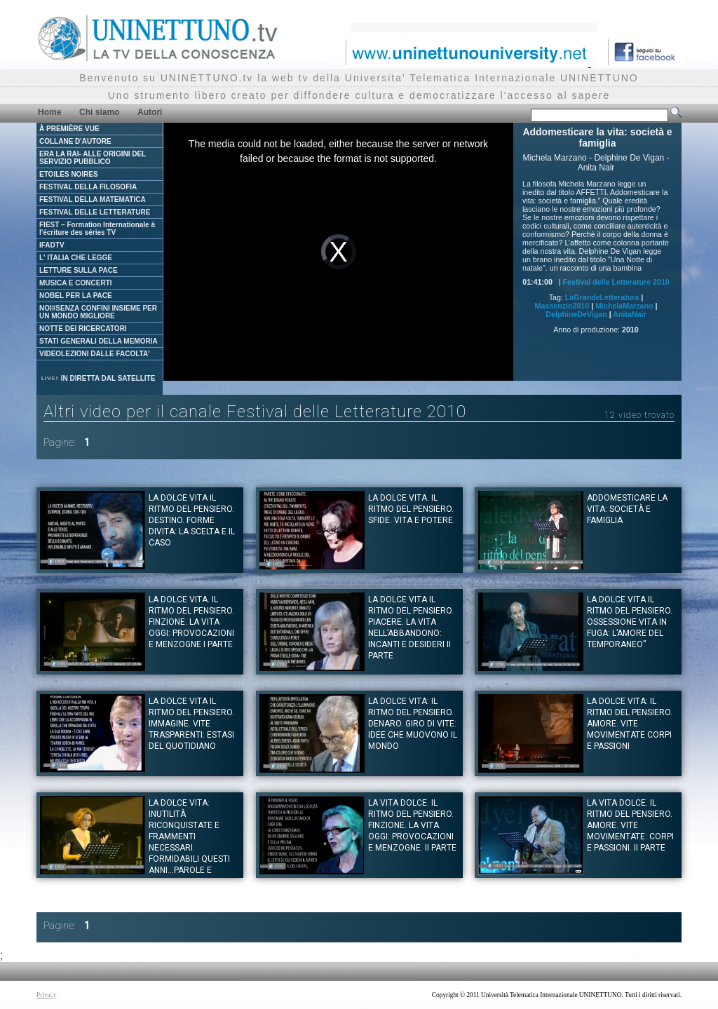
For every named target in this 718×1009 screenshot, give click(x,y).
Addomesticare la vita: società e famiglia (627, 509)
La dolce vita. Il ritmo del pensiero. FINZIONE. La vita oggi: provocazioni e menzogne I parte (191, 622)
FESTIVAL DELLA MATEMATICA (92, 199)
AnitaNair (629, 314)
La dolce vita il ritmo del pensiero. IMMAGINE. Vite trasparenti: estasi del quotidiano (191, 723)
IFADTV (52, 245)
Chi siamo (99, 112)
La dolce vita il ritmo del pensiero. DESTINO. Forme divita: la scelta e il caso (192, 520)
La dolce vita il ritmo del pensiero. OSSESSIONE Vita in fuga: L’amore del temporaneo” (629, 622)
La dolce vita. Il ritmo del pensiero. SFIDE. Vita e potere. (411, 509)
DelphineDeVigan (576, 314)
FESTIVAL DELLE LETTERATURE (94, 212)
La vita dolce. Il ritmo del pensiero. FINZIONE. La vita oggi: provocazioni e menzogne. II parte (412, 825)
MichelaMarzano (624, 306)
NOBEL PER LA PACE (75, 295)
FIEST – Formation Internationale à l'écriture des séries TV (97, 228)
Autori (149, 112)
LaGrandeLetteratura (602, 297)
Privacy (46, 994)
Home (49, 112)
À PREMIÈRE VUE (69, 129)
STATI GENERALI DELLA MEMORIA (98, 341)
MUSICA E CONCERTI (75, 283)
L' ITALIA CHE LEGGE (75, 258)
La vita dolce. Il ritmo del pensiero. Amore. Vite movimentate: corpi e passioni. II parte (630, 825)
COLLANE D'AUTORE (75, 141)
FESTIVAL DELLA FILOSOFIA (88, 187)
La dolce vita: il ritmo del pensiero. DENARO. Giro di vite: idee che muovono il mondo (412, 723)
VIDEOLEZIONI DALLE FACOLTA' (94, 354)
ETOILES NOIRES (68, 174)
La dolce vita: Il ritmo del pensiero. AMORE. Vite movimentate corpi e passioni (629, 723)
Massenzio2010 (562, 306)
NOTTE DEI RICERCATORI (83, 328)
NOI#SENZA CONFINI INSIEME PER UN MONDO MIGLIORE (98, 312)
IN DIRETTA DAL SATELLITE (97, 378)
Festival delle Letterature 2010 (616, 282)
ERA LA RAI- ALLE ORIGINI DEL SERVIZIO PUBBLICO (92, 157)
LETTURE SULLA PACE (78, 270)
